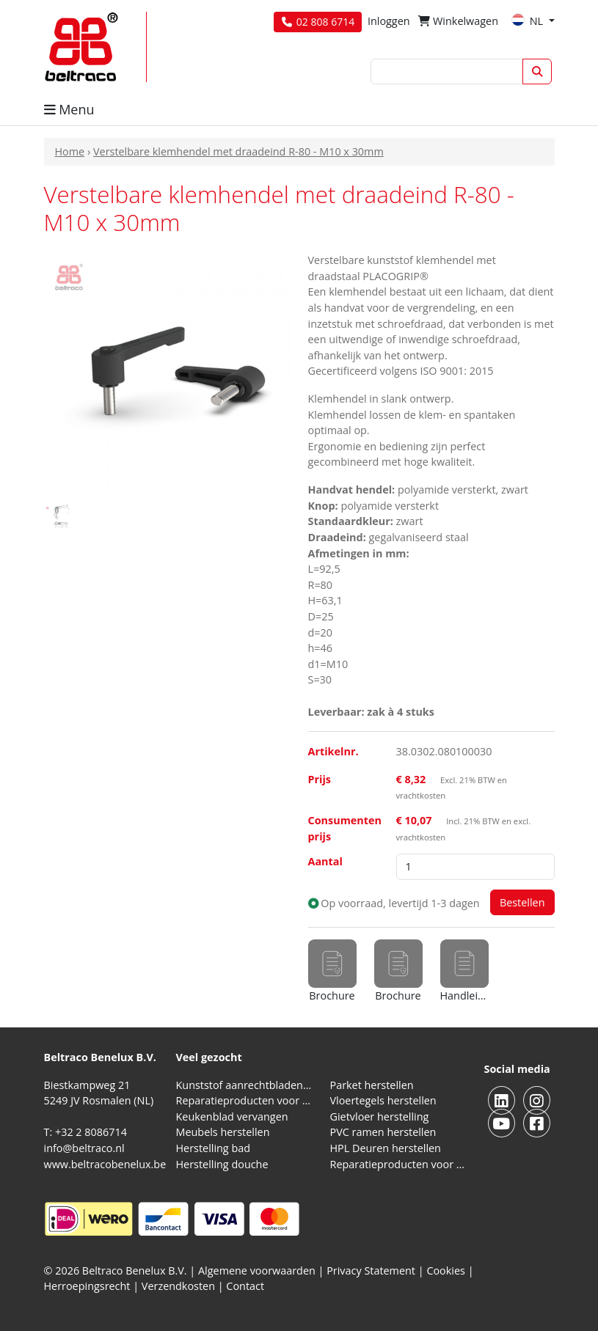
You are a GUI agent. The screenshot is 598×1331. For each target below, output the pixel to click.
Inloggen (389, 21)
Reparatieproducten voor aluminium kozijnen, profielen (398, 1164)
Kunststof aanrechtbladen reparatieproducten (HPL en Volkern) (244, 1085)
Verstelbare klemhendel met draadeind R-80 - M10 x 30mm (238, 151)
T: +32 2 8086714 (85, 1132)
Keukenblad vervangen (232, 1116)
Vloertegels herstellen (383, 1100)
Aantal (325, 861)
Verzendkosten (178, 1286)
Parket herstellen (372, 1085)
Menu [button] (69, 109)
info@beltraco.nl (84, 1148)
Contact (245, 1286)
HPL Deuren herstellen (385, 1148)
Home (70, 151)
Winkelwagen (458, 21)
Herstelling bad (213, 1148)
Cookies (445, 1270)
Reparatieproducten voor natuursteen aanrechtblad (244, 1100)
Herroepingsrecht (89, 1286)
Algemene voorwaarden (257, 1270)
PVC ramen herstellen (383, 1132)
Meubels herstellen (223, 1132)
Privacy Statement (371, 1270)
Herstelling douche (222, 1164)
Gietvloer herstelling (379, 1116)
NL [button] (528, 21)
